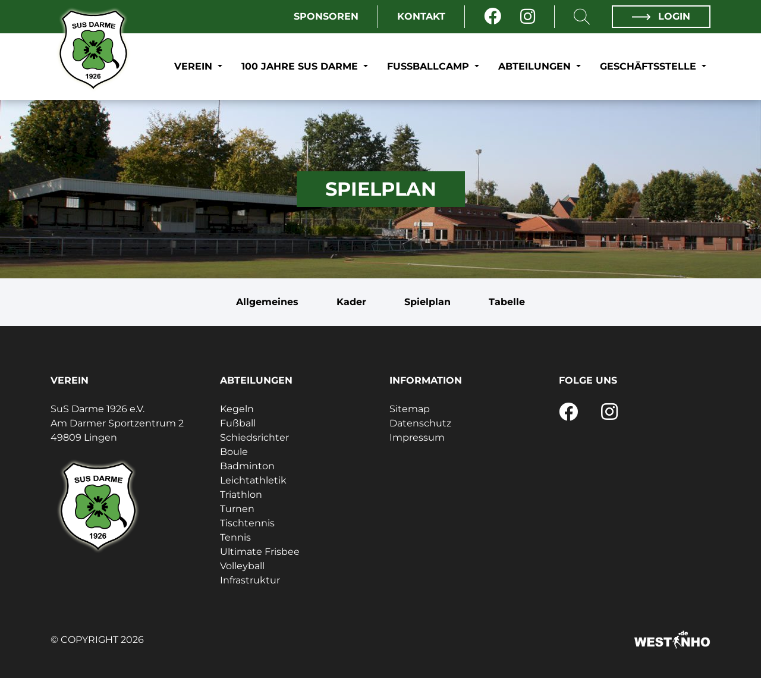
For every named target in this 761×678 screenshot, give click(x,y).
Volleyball (242, 566)
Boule (234, 451)
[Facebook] (492, 16)
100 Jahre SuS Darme (301, 66)
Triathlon (241, 494)
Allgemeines (267, 301)
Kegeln (237, 409)
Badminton (247, 466)
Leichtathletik (253, 480)
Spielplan (427, 301)
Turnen (237, 508)
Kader (351, 301)
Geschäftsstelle (649, 66)
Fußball (238, 423)
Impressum (417, 437)
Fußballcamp (429, 66)
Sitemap (409, 409)
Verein (194, 66)
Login (661, 16)
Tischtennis (247, 523)
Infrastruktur (250, 580)
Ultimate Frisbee (260, 551)
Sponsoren (326, 16)
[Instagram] (528, 16)
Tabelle (507, 301)
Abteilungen (536, 66)
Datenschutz (420, 423)
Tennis (235, 537)
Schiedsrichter (254, 437)
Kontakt (421, 16)
